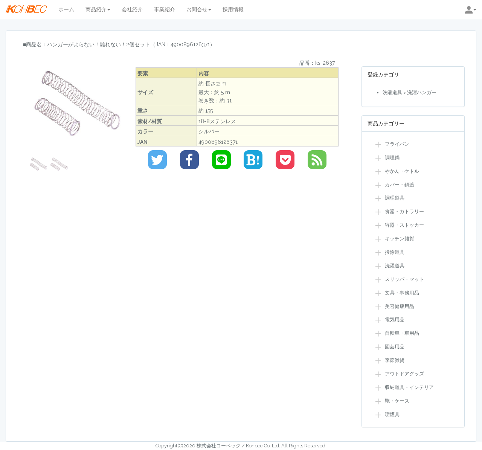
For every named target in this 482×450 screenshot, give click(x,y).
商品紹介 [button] (97, 9)
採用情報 (233, 9)
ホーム (66, 9)
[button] (470, 9)
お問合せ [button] (198, 9)
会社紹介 (132, 9)
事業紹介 (164, 9)
